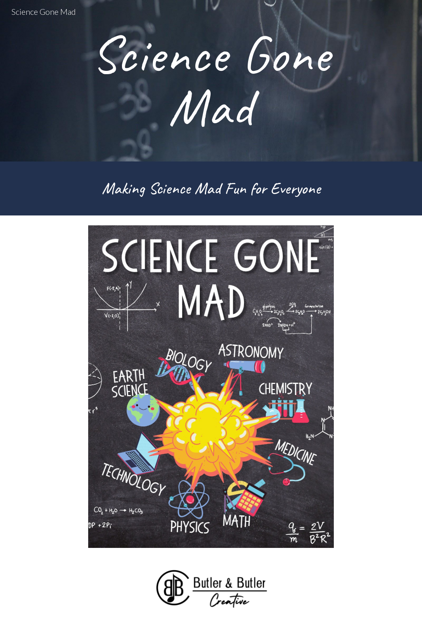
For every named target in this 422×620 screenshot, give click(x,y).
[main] (211, 81)
